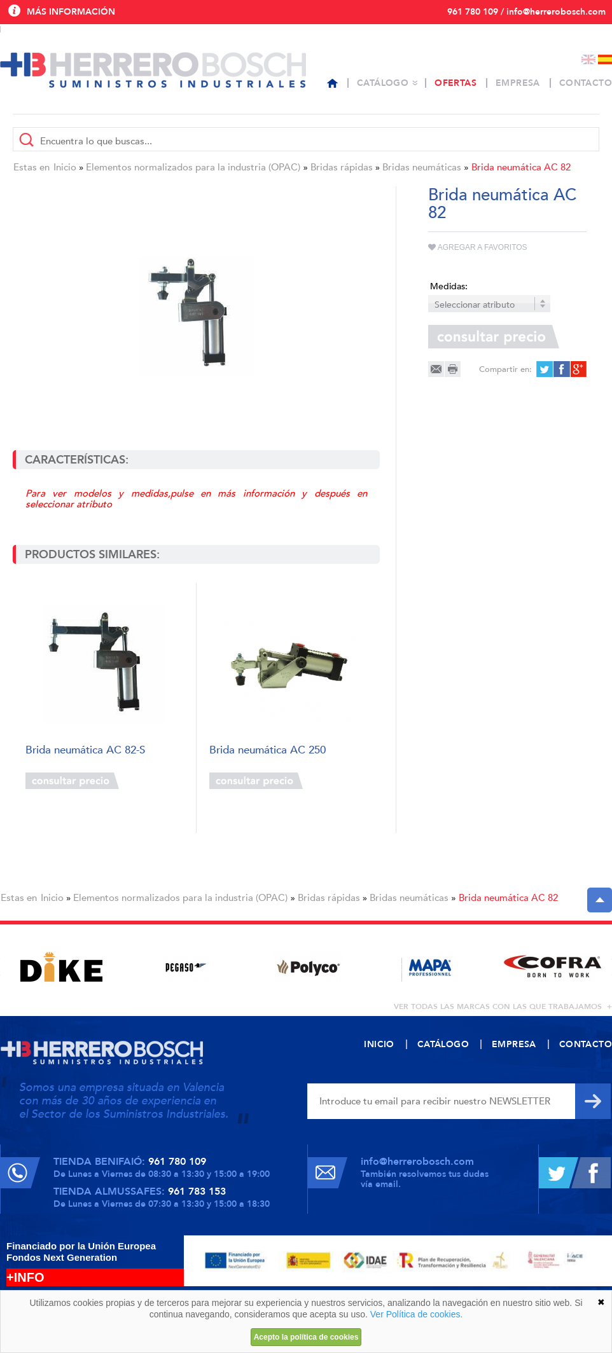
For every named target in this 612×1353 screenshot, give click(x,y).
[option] (61, 967)
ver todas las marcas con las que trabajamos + (503, 1006)
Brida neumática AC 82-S (85, 750)
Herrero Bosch (153, 70)
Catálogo (382, 83)
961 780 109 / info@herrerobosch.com (526, 12)
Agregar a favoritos (477, 247)
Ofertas (455, 83)
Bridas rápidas (341, 167)
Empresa (518, 83)
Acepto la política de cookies (306, 1337)
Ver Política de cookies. (416, 1314)
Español (605, 59)
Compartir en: (505, 369)
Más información (71, 12)
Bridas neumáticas (421, 167)
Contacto (585, 83)
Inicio (64, 167)
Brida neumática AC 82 (521, 167)
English (588, 59)
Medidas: (449, 286)
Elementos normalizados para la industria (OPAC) (193, 167)
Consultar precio (72, 781)
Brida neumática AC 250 (267, 750)
